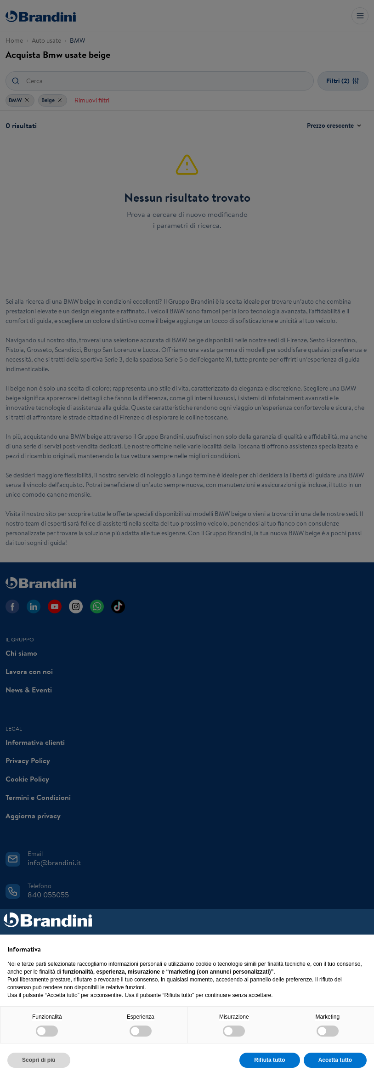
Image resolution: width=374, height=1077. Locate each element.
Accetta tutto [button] (335, 1060)
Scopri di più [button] (39, 1060)
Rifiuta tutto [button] (269, 1060)
